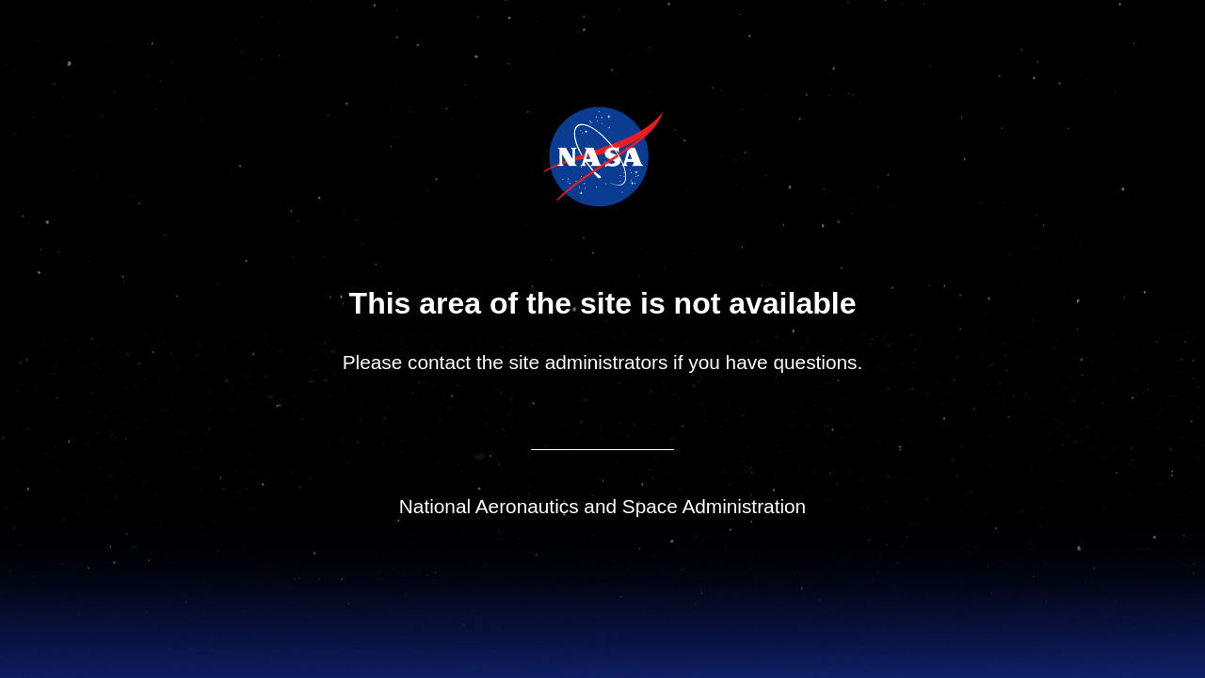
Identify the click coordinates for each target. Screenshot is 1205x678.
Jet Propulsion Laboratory (616, 130)
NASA (555, 156)
